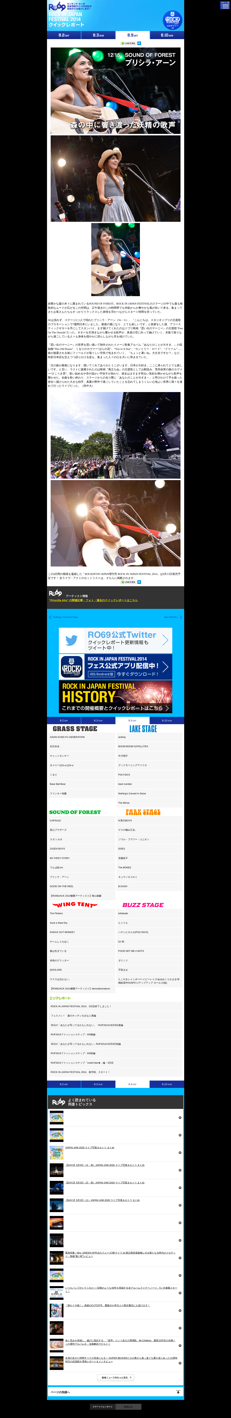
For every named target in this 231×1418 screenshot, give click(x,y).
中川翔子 (123, 755)
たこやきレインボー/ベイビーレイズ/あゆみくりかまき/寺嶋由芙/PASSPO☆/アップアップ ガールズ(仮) (149, 981)
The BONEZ (124, 867)
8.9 (132, 720)
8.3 (98, 720)
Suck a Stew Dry (58, 922)
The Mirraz (124, 802)
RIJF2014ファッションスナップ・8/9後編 (73, 1034)
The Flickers (56, 913)
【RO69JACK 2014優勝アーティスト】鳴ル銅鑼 (76, 895)
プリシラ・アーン (59, 877)
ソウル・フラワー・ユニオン (133, 839)
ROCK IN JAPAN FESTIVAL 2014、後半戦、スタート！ (80, 1072)
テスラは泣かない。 (60, 979)
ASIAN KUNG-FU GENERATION (67, 737)
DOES (121, 848)
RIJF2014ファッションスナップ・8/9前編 (73, 1053)
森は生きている (58, 951)
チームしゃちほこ (59, 941)
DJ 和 (121, 941)
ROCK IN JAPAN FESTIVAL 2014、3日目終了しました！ (81, 1006)
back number (125, 784)
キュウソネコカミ (127, 877)
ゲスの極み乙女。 (127, 829)
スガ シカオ (56, 839)
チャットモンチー (59, 755)
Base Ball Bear (58, 784)
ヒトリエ (123, 922)
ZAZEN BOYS (57, 848)
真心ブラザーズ (58, 829)
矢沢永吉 (54, 746)
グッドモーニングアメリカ (132, 765)
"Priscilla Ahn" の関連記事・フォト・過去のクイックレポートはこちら (93, 600)
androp (122, 737)
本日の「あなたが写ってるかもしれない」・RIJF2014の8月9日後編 (87, 1025)
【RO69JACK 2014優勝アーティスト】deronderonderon (80, 988)
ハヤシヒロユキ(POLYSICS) (133, 932)
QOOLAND (56, 969)
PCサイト (128, 1407)
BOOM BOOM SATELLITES (133, 746)
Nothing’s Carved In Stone (132, 793)
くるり (53, 774)
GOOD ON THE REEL (62, 886)
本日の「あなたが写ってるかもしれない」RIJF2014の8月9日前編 (86, 1044)
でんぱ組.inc (56, 867)
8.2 (64, 720)
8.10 (167, 720)
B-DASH (122, 886)
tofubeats (123, 913)
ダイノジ (123, 960)
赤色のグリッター (59, 960)
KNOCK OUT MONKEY (62, 932)
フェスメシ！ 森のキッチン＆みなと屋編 (73, 1015)
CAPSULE (55, 820)
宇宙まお (123, 969)
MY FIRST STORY (60, 858)
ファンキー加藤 (58, 793)
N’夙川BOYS (125, 820)
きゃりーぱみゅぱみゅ (62, 765)
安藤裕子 (123, 858)
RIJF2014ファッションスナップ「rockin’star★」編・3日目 (82, 1062)
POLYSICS (124, 774)
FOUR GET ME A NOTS (131, 951)
